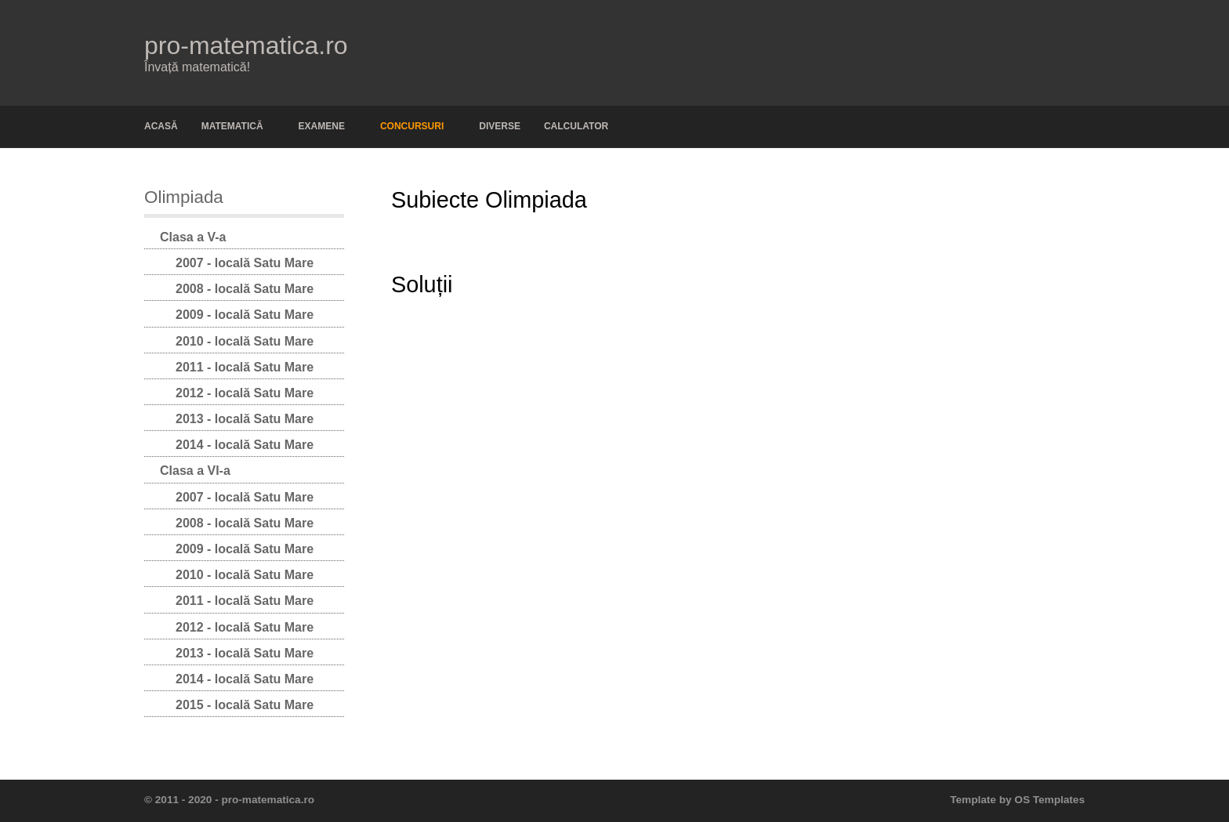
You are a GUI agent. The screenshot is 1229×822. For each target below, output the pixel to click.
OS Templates (1049, 800)
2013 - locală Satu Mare (245, 418)
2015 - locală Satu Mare (245, 705)
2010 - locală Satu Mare (245, 341)
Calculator (576, 126)
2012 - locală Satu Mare (245, 393)
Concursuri (412, 126)
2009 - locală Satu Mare (245, 314)
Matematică (232, 126)
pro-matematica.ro (246, 45)
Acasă (161, 126)
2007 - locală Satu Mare (245, 263)
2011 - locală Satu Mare (245, 367)
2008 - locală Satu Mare (245, 288)
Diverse (499, 126)
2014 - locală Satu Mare (245, 444)
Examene (322, 126)
